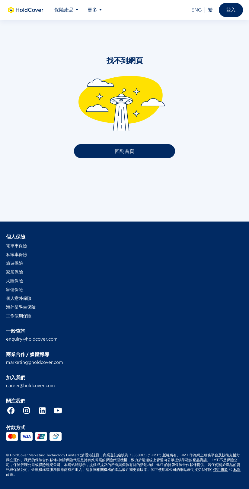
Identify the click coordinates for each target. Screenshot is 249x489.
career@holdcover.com (30, 385)
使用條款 (220, 469)
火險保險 (14, 280)
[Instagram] (29, 410)
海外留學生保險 (21, 307)
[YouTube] (61, 410)
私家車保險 (16, 254)
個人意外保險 (18, 298)
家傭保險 (14, 289)
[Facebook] (14, 410)
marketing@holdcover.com (34, 362)
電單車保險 (16, 245)
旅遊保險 (14, 263)
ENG (196, 10)
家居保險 (14, 272)
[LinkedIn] (45, 410)
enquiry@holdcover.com (32, 339)
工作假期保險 (18, 316)
